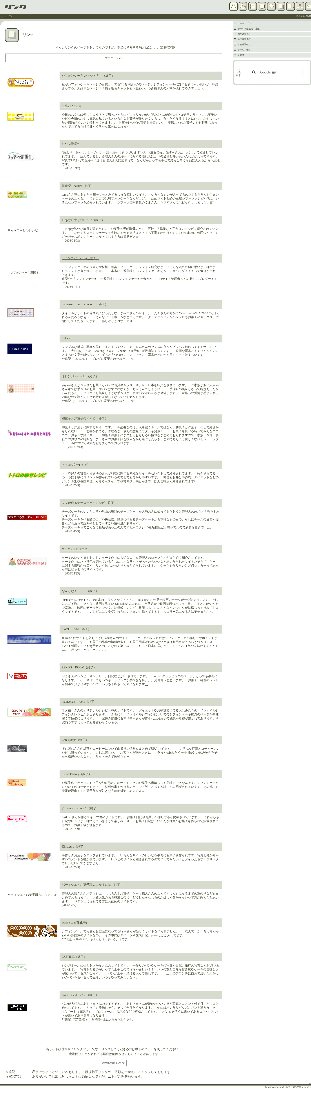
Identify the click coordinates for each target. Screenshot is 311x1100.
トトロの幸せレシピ (74, 464)
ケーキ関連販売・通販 (249, 28)
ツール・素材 (244, 50)
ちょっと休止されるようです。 (110, 939)
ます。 (180, 935)
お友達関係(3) (244, 44)
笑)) (211, 202)
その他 (241, 55)
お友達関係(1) (244, 34)
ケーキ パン (114, 57)
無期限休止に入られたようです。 (113, 1019)
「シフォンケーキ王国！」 (24, 272)
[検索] (274, 72)
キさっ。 (209, 611)
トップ (7, 16)
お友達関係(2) (244, 39)
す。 (101, 825)
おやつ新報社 (70, 143)
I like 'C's (67, 338)
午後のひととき (72, 106)
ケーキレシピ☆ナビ (74, 549)
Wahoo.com (69, 922)
